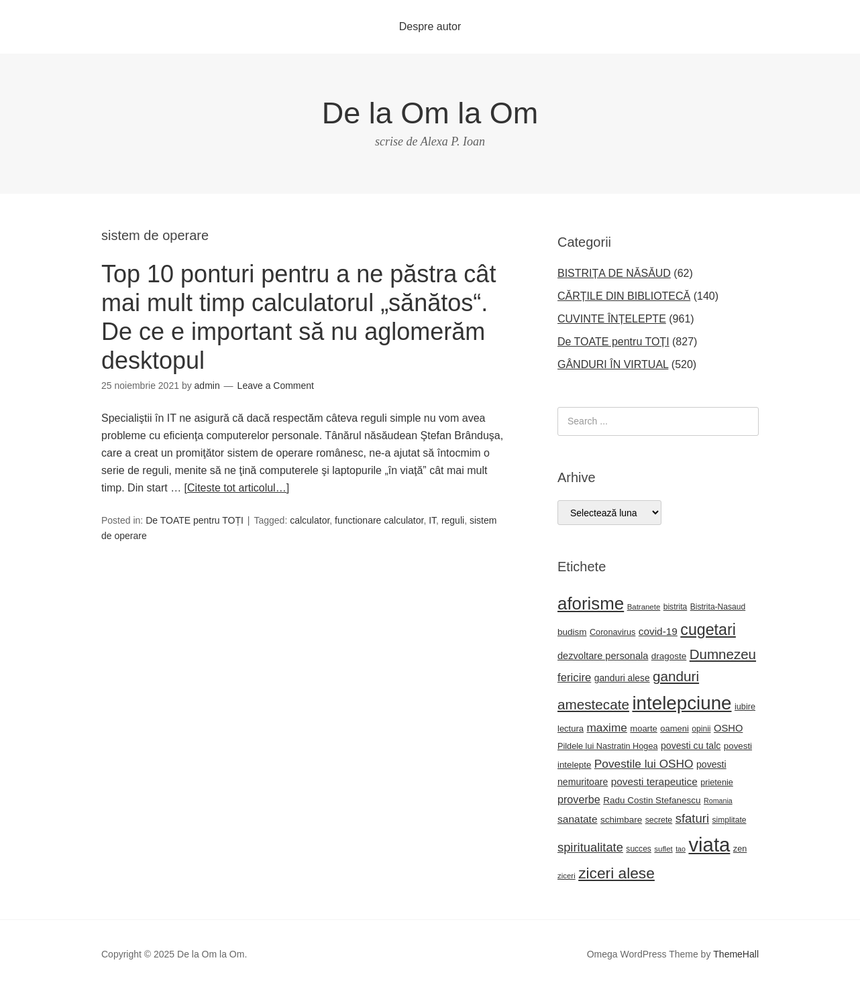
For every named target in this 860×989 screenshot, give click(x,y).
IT (432, 520)
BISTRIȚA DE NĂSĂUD (614, 273)
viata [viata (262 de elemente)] (709, 844)
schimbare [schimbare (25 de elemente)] (621, 820)
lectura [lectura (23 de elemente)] (570, 728)
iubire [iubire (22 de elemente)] (745, 706)
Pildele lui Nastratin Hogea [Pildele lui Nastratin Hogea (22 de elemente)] (607, 746)
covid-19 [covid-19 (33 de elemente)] (658, 631)
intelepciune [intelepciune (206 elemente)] (681, 703)
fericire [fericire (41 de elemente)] (574, 677)
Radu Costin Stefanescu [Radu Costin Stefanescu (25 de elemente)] (651, 800)
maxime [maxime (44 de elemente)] (606, 727)
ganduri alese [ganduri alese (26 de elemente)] (622, 678)
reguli (452, 520)
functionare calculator (379, 520)
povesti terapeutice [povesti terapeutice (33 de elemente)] (654, 781)
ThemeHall (736, 954)
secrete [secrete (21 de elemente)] (659, 820)
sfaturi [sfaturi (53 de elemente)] (692, 818)
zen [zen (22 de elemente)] (740, 849)
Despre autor (430, 26)
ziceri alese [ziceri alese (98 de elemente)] (616, 873)
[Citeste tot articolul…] (237, 487)
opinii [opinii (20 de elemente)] (701, 729)
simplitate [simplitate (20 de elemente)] (729, 820)
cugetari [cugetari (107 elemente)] (708, 629)
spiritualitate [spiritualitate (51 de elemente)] (590, 847)
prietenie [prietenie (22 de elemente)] (716, 782)
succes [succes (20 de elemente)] (638, 849)
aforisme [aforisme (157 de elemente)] (590, 603)
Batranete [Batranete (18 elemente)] (644, 607)
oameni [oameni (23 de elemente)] (674, 728)
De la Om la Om (430, 113)
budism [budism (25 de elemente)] (571, 632)
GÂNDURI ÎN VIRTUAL (612, 364)
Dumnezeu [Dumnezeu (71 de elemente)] (723, 654)
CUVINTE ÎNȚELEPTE (611, 319)
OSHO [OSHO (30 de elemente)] (728, 728)
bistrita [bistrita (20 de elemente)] (675, 607)
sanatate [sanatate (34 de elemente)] (577, 819)
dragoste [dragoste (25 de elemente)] (668, 656)
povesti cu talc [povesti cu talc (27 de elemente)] (690, 745)
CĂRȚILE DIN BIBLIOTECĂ (623, 296)
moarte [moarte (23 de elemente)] (643, 728)
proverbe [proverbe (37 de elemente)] (578, 799)
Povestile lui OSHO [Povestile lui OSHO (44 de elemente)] (644, 763)
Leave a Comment (275, 385)
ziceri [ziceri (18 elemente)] (566, 876)
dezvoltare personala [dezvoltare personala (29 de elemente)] (602, 655)
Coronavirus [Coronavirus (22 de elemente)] (612, 632)
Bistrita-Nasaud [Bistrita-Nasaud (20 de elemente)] (717, 607)
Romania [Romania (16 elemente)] (718, 801)
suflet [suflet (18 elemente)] (663, 849)
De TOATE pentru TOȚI (195, 520)
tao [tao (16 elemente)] (681, 849)
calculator (309, 520)
